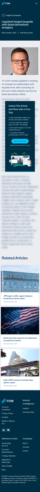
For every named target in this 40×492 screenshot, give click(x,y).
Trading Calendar (9, 456)
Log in (28, 145)
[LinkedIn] (4, 430)
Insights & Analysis (11, 15)
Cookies (5, 417)
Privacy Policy (7, 413)
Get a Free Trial (20, 141)
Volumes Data (28, 412)
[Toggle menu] (36, 3)
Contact (26, 447)
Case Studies (7, 466)
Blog (3, 470)
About (25, 443)
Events (25, 451)
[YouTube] (8, 430)
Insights (26, 408)
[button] (20, 142)
